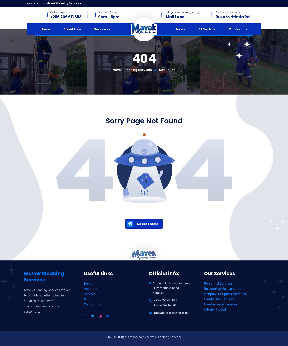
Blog (87, 299)
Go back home (143, 224)
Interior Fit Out (215, 309)
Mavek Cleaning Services (132, 70)
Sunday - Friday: (108, 12)
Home (88, 283)
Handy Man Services (219, 299)
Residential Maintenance (222, 289)
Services (89, 294)
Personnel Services (218, 283)
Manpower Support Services (225, 294)
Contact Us (92, 304)
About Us (90, 289)
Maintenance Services (220, 304)
